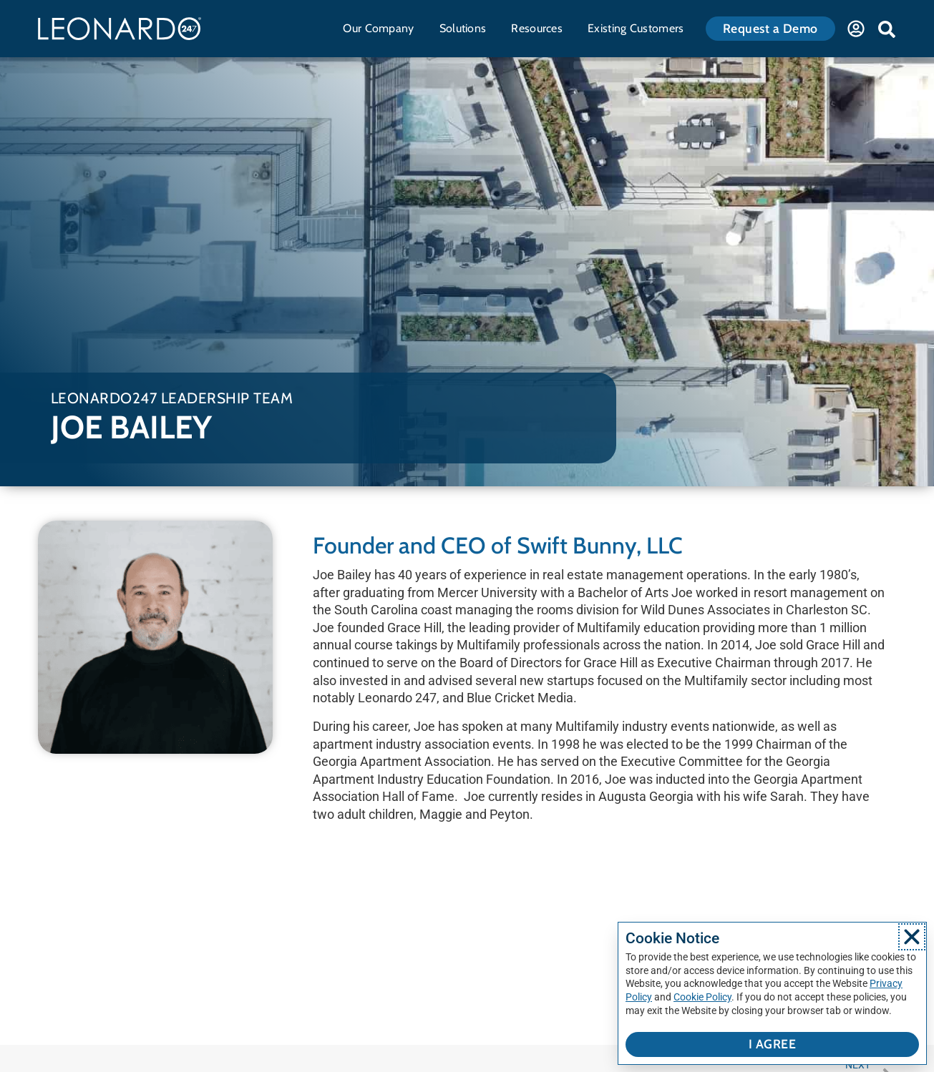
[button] (886, 29)
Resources (540, 28)
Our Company (382, 28)
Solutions (466, 28)
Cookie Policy (702, 997)
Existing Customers (639, 28)
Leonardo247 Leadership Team (172, 398)
